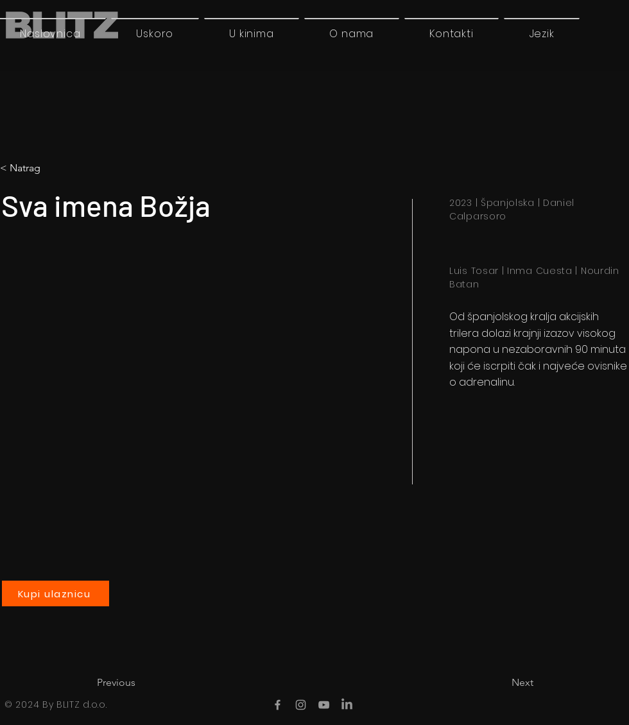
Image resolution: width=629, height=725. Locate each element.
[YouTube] (324, 705)
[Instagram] (300, 705)
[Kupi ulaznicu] (55, 593)
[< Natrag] (53, 168)
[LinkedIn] (347, 705)
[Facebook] (277, 705)
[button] (542, 33)
